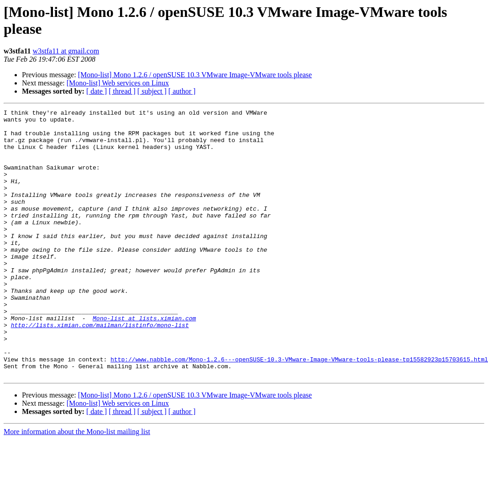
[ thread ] (122, 91)
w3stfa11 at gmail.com (66, 51)
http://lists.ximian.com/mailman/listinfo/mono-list (100, 369)
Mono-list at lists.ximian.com (144, 360)
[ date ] (96, 91)
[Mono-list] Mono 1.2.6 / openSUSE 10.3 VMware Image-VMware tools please (195, 75)
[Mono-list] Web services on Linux (118, 83)
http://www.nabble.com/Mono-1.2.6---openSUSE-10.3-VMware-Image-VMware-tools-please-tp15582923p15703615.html (299, 410)
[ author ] (182, 91)
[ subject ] (152, 91)
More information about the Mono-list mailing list (77, 485)
